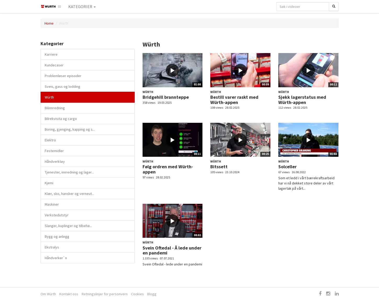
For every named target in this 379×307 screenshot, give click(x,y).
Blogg (151, 294)
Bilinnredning (55, 108)
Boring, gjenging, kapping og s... (70, 129)
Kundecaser (54, 65)
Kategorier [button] (82, 6)
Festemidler (54, 150)
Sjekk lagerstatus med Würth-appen (302, 99)
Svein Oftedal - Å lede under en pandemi (172, 250)
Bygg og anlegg (57, 236)
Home (49, 23)
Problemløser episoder (63, 75)
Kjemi (49, 183)
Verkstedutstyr (57, 215)
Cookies (137, 294)
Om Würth (48, 294)
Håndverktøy (55, 161)
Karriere (51, 54)
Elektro (50, 140)
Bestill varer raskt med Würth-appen (234, 99)
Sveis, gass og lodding (62, 86)
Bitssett (219, 167)
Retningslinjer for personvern (105, 294)
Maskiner (52, 204)
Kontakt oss (68, 294)
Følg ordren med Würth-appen (168, 169)
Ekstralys (52, 247)
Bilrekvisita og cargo (61, 118)
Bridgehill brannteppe (166, 97)
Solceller (287, 167)
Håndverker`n (56, 258)
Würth (49, 97)
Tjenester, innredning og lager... (69, 172)
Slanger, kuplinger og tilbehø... (68, 225)
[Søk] (334, 6)
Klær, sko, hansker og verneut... (69, 193)
